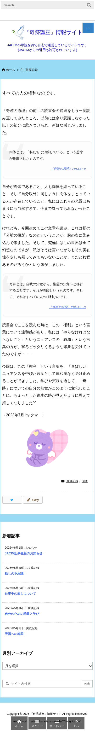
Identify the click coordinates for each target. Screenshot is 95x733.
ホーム (10, 70)
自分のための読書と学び (22, 614)
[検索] (89, 5)
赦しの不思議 (14, 573)
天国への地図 (14, 634)
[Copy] (33, 500)
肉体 (85, 481)
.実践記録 (31, 70)
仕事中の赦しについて (20, 593)
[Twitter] (12, 500)
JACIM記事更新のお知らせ (23, 553)
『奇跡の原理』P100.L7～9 (67, 307)
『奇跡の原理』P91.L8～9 (68, 168)
